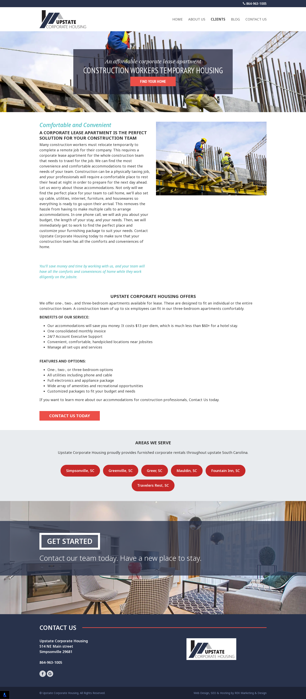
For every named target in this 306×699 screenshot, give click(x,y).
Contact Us (256, 19)
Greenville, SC (121, 470)
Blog (235, 19)
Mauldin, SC (187, 470)
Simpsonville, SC (80, 470)
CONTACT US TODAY (69, 415)
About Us (196, 19)
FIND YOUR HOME (153, 81)
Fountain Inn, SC (225, 470)
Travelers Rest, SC (153, 485)
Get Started (69, 541)
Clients (218, 19)
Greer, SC (154, 470)
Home (177, 19)
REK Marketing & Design (251, 693)
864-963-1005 (255, 3)
